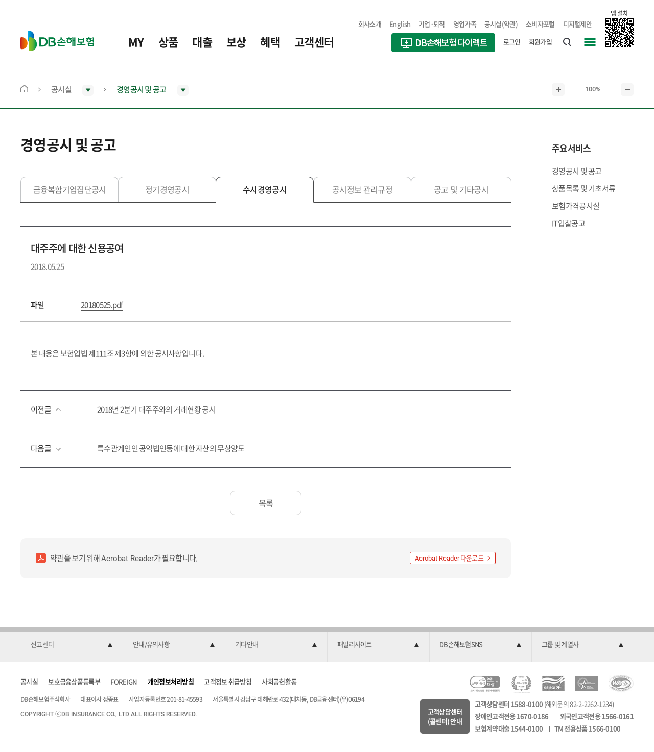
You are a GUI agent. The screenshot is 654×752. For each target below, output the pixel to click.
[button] (71, 644)
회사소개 (369, 24)
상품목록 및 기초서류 (583, 188)
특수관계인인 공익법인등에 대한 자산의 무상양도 (171, 448)
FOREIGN (123, 681)
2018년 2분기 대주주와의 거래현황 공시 (156, 409)
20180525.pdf (102, 304)
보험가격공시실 (575, 205)
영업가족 (464, 24)
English (399, 24)
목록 (266, 503)
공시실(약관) (501, 24)
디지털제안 (577, 24)
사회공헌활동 (279, 681)
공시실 (29, 681)
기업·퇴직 (431, 24)
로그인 (512, 41)
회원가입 (540, 41)
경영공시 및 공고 (577, 171)
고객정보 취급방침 (227, 681)
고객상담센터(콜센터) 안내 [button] (445, 716)
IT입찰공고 (568, 223)
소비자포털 (540, 24)
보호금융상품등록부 (74, 681)
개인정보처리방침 (171, 681)
